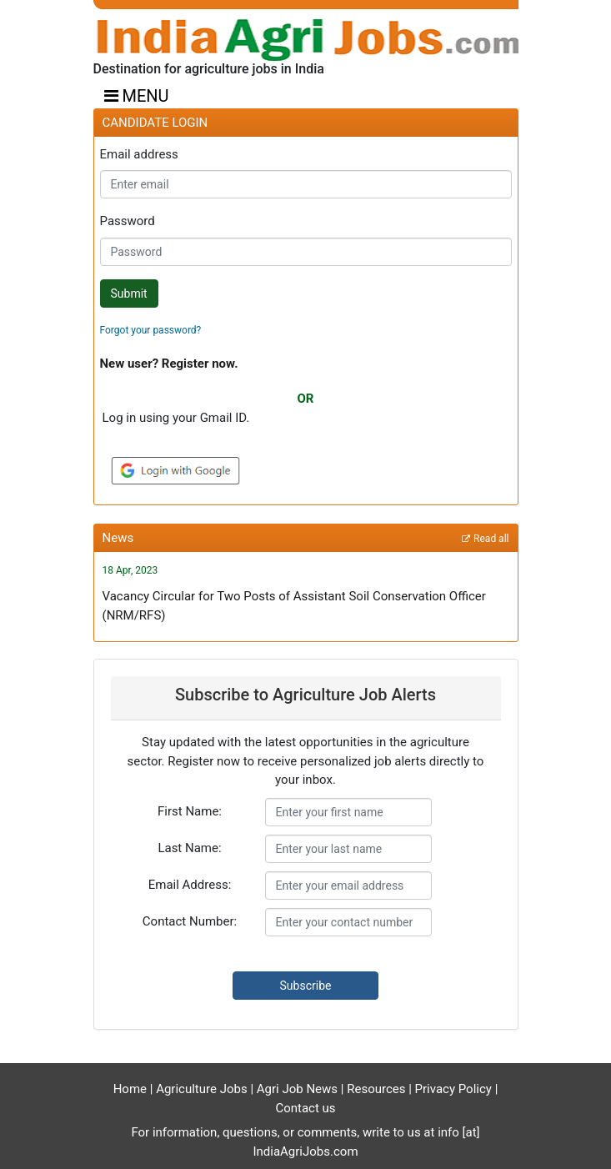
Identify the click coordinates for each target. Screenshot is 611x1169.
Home (130, 1088)
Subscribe (306, 985)
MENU (136, 96)
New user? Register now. (169, 363)
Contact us (305, 1108)
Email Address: (190, 884)
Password (127, 220)
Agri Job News (297, 1088)
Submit (129, 293)
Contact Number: (190, 921)
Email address (139, 154)
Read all (490, 538)
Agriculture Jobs (203, 1088)
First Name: (190, 811)
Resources (377, 1088)
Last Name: (189, 847)
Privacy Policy (455, 1088)
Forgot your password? (151, 330)
